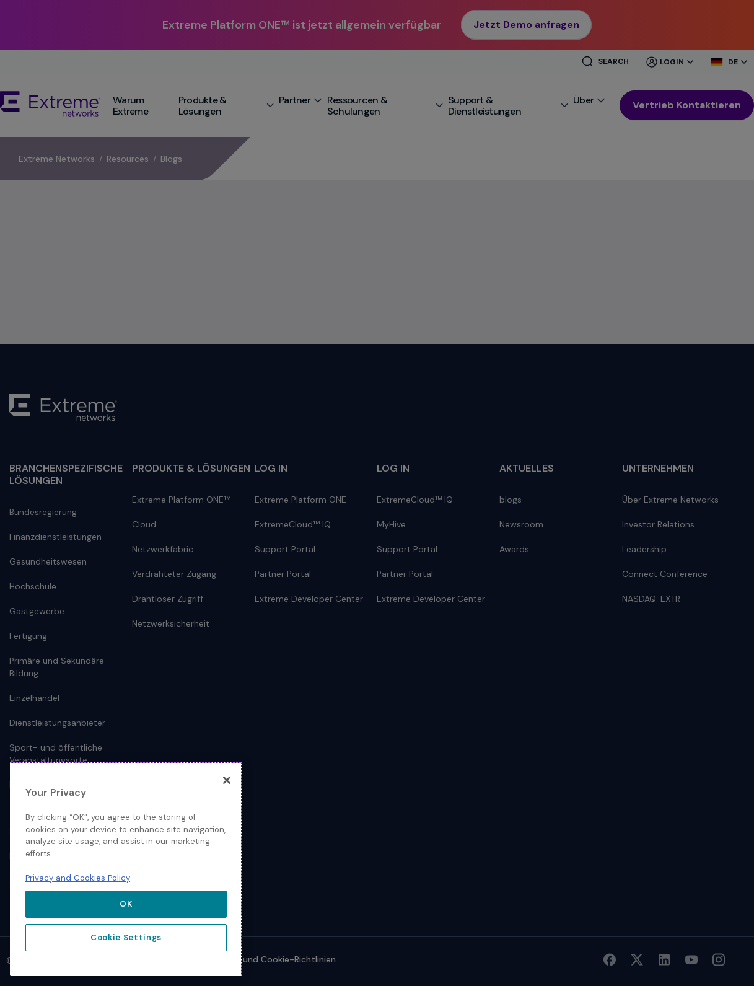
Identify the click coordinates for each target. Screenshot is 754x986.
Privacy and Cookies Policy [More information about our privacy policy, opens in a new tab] (77, 878)
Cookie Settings (126, 937)
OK (126, 904)
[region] (126, 869)
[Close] (226, 780)
